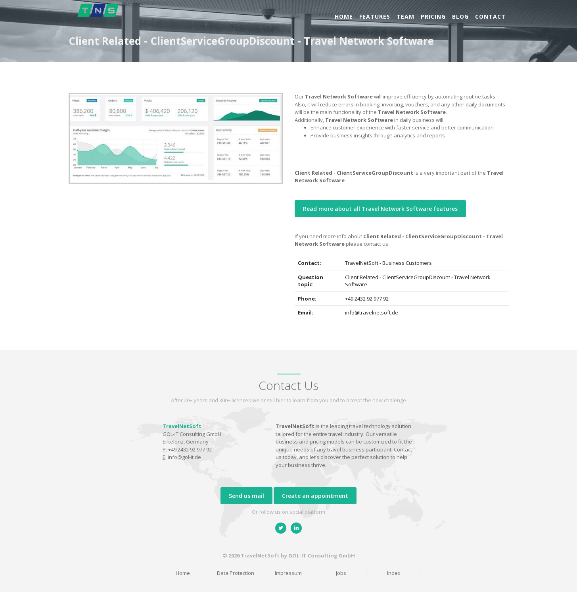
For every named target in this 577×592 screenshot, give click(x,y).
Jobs (341, 573)
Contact (490, 16)
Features (374, 16)
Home (344, 16)
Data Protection (235, 573)
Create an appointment (315, 495)
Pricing (433, 16)
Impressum (288, 573)
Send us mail (246, 495)
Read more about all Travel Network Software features (380, 208)
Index (394, 573)
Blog (460, 16)
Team (405, 16)
